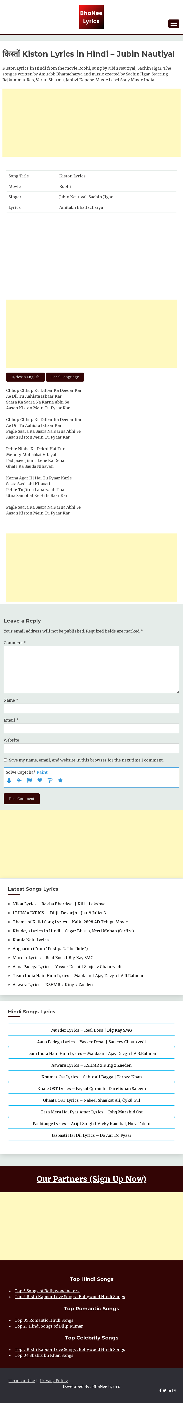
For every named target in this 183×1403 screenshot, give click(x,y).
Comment (15, 642)
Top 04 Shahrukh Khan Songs (44, 1355)
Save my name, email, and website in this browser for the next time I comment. (86, 760)
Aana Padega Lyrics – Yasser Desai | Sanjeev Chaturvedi (67, 966)
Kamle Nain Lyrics (31, 939)
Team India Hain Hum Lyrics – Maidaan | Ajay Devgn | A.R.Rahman (78, 975)
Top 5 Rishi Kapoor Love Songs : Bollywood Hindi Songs (70, 1296)
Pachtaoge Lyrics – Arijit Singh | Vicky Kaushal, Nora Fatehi (92, 1123)
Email (11, 720)
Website (11, 740)
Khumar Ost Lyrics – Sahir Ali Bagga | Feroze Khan (91, 1076)
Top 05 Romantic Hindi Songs (44, 1320)
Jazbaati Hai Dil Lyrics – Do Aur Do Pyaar (92, 1135)
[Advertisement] (91, 123)
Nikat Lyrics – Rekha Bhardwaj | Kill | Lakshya (59, 903)
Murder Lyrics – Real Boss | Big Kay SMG (53, 957)
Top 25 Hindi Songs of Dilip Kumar (49, 1326)
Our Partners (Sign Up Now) (91, 1179)
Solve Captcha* (27, 772)
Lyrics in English (25, 377)
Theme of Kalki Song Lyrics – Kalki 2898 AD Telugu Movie (70, 921)
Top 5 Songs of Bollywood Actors (47, 1290)
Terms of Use (22, 1380)
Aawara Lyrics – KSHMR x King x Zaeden (53, 984)
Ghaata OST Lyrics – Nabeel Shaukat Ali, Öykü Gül (91, 1100)
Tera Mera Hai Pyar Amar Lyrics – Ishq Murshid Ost (92, 1112)
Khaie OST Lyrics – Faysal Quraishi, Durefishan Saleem (91, 1088)
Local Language (65, 377)
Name (11, 700)
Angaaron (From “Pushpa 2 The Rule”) (50, 948)
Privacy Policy (54, 1380)
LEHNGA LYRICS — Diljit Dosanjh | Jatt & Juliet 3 (59, 912)
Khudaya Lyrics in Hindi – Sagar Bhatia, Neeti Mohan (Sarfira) (73, 930)
